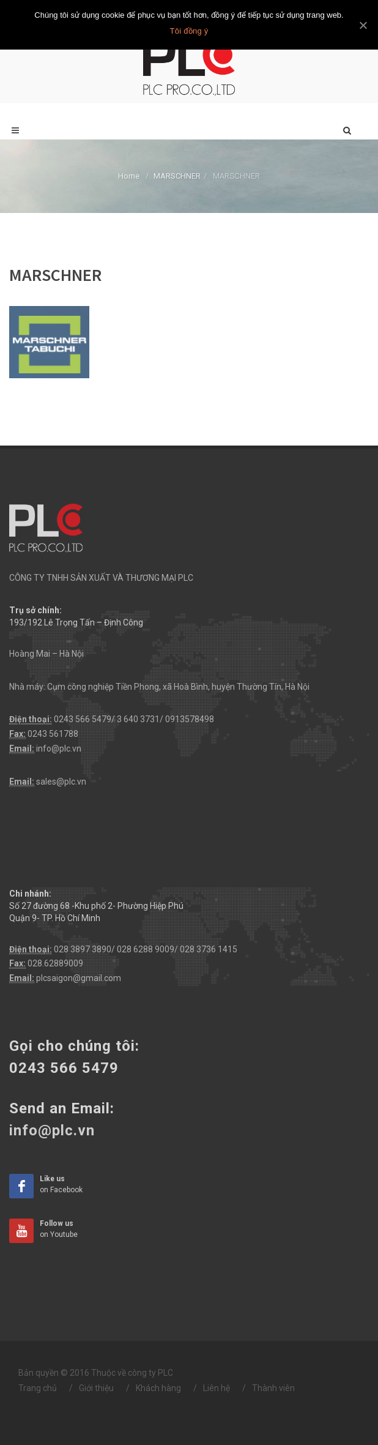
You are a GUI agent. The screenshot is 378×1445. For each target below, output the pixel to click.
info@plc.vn (58, 748)
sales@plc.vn (61, 781)
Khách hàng (158, 1388)
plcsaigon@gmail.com (78, 978)
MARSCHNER (177, 176)
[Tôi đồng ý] (363, 25)
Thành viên (273, 1388)
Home (128, 176)
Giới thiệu (96, 1388)
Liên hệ (216, 1388)
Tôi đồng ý (189, 30)
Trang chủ (37, 1388)
